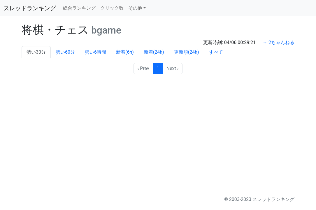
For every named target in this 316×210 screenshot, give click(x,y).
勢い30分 (36, 52)
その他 (135, 8)
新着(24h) (154, 52)
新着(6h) (125, 52)
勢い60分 (65, 52)
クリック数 (112, 8)
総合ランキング (79, 8)
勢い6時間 (95, 52)
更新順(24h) (186, 52)
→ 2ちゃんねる (278, 42)
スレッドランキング (29, 8)
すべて (216, 52)
